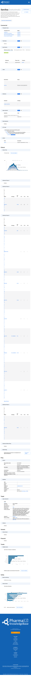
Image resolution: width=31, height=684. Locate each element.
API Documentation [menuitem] (15, 644)
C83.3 (18, 427)
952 (13, 507)
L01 (6, 131)
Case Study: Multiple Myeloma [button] (6, 20)
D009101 (5, 204)
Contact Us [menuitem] (15, 657)
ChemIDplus (24, 491)
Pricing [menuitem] (15, 637)
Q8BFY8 (14, 519)
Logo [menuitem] (15, 650)
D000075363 (6, 251)
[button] (8, 50)
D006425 (18, 34)
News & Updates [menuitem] (15, 643)
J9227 (5, 142)
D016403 (5, 427)
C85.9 (18, 272)
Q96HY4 (14, 516)
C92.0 (18, 300)
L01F (7, 132)
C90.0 (18, 204)
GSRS (27, 491)
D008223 (5, 272)
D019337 (5, 318)
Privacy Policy (26, 674)
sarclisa (5, 85)
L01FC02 (9, 134)
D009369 (18, 32)
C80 (17, 230)
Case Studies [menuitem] (15, 642)
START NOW (15, 632)
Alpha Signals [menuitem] (15, 649)
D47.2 (18, 283)
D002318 (18, 33)
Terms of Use (21, 674)
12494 (16, 517)
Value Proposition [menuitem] (15, 648)
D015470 (5, 300)
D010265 (5, 283)
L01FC (8, 133)
